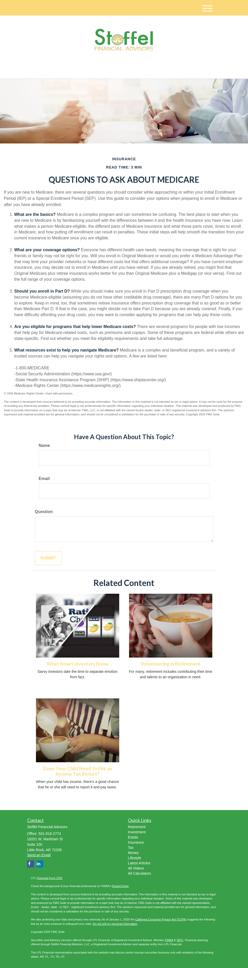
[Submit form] (48, 558)
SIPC (180, 940)
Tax (131, 847)
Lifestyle (134, 858)
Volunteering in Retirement (170, 664)
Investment (137, 832)
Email (44, 478)
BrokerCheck (120, 886)
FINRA (169, 940)
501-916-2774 (169, 70)
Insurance (136, 842)
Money (133, 853)
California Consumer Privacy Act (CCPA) (160, 919)
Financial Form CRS (49, 878)
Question (44, 511)
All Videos (136, 868)
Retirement (137, 827)
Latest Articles (139, 863)
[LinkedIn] (75, 70)
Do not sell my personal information (115, 923)
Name (44, 445)
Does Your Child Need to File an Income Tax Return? (77, 771)
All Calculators (139, 873)
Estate (133, 837)
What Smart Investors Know (78, 664)
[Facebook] (82, 70)
